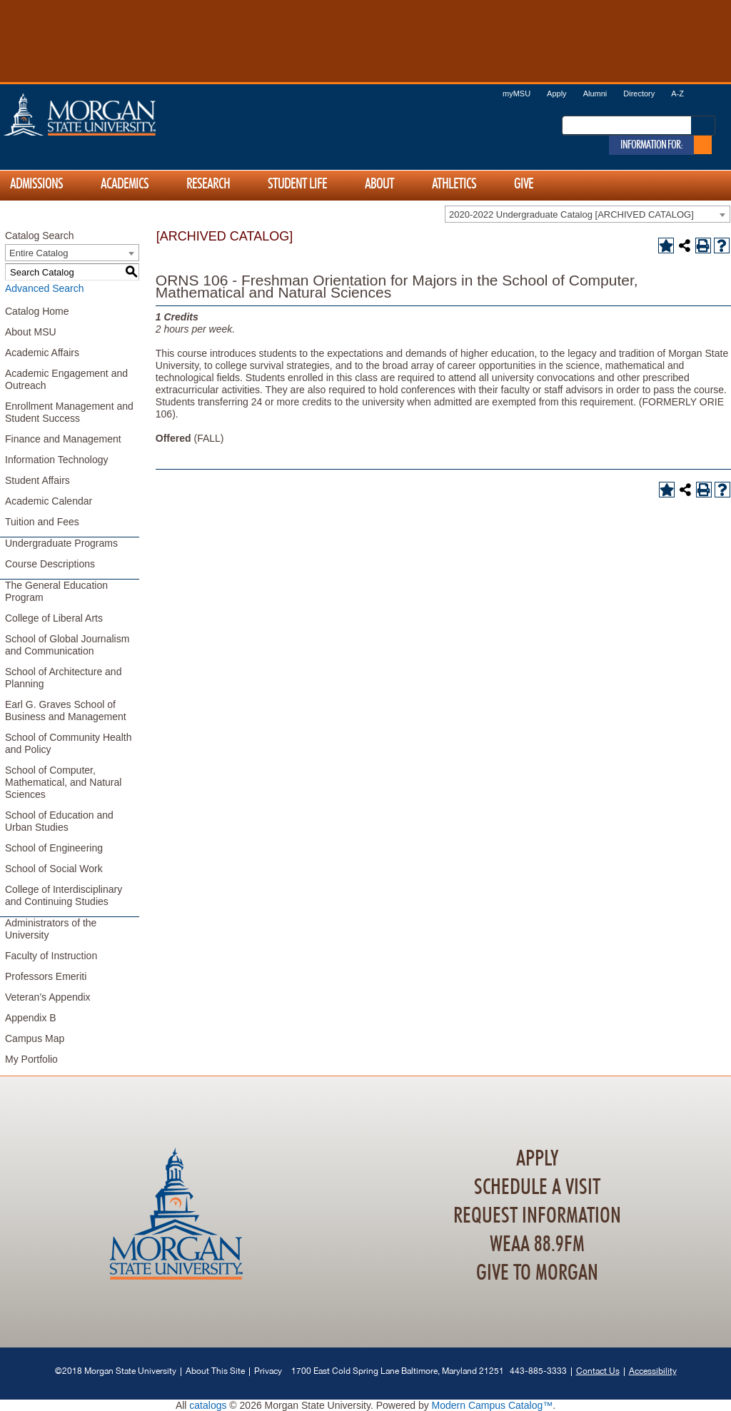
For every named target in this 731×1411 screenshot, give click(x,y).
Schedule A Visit (537, 1187)
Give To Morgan (537, 1273)
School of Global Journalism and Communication (67, 645)
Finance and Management (63, 439)
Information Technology (57, 459)
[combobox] (587, 214)
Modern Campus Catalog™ (492, 1405)
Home (110, 114)
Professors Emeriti (45, 976)
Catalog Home (37, 311)
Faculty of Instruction (51, 955)
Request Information (537, 1216)
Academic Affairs (42, 352)
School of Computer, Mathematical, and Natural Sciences (63, 782)
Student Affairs (37, 480)
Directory (639, 93)
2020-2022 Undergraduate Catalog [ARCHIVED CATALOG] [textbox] (571, 214)
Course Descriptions (50, 564)
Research (208, 184)
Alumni (595, 93)
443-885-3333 (538, 1370)
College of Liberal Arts (54, 618)
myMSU (516, 93)
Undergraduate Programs (61, 543)
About (379, 184)
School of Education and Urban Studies (59, 821)
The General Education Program (56, 591)
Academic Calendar (48, 501)
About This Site (215, 1370)
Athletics (454, 184)
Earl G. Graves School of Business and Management (65, 710)
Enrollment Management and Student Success (69, 412)
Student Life (297, 184)
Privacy (268, 1370)
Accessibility (653, 1370)
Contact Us (598, 1370)
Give (523, 184)
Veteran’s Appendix (48, 997)
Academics (124, 184)
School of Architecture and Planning (63, 677)
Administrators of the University (50, 929)
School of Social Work (54, 868)
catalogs (207, 1405)
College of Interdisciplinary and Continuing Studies (63, 895)
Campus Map (34, 1038)
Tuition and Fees (42, 521)
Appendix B (30, 1017)
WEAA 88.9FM (537, 1244)
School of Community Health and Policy (68, 743)
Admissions (36, 184)
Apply (557, 93)
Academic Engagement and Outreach (66, 379)
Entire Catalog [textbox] (38, 253)
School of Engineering (54, 848)
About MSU (30, 332)
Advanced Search (44, 288)
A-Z (677, 93)
